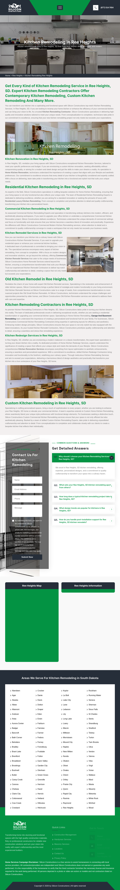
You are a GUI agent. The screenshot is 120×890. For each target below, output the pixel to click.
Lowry (65, 723)
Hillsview (41, 803)
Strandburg (93, 723)
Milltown (66, 733)
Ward (91, 780)
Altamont (15, 709)
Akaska (15, 700)
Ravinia (66, 798)
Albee (14, 705)
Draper (40, 709)
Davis (40, 700)
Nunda (66, 756)
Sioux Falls (93, 709)
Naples (66, 747)
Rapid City (67, 794)
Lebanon (66, 709)
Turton (91, 737)
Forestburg (42, 747)
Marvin (66, 728)
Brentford (16, 756)
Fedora (40, 737)
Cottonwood (17, 798)
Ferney (40, 742)
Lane (65, 705)
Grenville (41, 780)
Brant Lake (16, 752)
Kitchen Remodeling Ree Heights (38, 76)
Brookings (16, 766)
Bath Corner (17, 737)
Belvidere (16, 742)
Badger (15, 728)
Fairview (41, 728)
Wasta (91, 784)
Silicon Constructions (60, 886)
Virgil (91, 766)
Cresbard (16, 808)
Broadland (16, 761)
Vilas (91, 761)
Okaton (66, 761)
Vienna (91, 756)
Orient (65, 775)
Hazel (40, 789)
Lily (64, 714)
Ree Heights (17, 76)
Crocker (41, 691)
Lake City (67, 700)
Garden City (42, 766)
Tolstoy (91, 733)
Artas (14, 719)
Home (7, 76)
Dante (40, 695)
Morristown (67, 737)
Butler (14, 775)
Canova (15, 784)
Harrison (41, 784)
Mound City (68, 742)
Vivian (91, 770)
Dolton (40, 705)
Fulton (40, 756)
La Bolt (66, 695)
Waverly (92, 789)
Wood (91, 808)
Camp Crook (17, 780)
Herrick (40, 794)
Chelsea (15, 789)
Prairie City (67, 784)
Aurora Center (18, 723)
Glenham (41, 770)
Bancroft (15, 733)
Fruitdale (41, 752)
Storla (91, 719)
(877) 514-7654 (107, 8)
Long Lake (67, 719)
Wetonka (92, 794)
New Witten (68, 752)
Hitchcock (42, 808)
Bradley (15, 747)
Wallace (92, 775)
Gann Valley (43, 761)
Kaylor (65, 691)
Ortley (65, 780)
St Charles (93, 714)
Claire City (16, 794)
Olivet (65, 766)
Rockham (93, 691)
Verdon (92, 752)
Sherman (92, 705)
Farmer (41, 733)
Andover (15, 714)
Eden (40, 714)
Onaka (66, 770)
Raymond (67, 803)
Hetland (41, 798)
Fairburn (41, 723)
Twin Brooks (94, 742)
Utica (91, 747)
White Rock (93, 798)
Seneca (92, 700)
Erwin (40, 719)
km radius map (32, 623)
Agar (14, 695)
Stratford (92, 728)
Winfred (92, 803)
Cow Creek (16, 803)
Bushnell (15, 770)
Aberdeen (16, 691)
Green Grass (43, 775)
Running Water (95, 695)
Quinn (65, 789)
